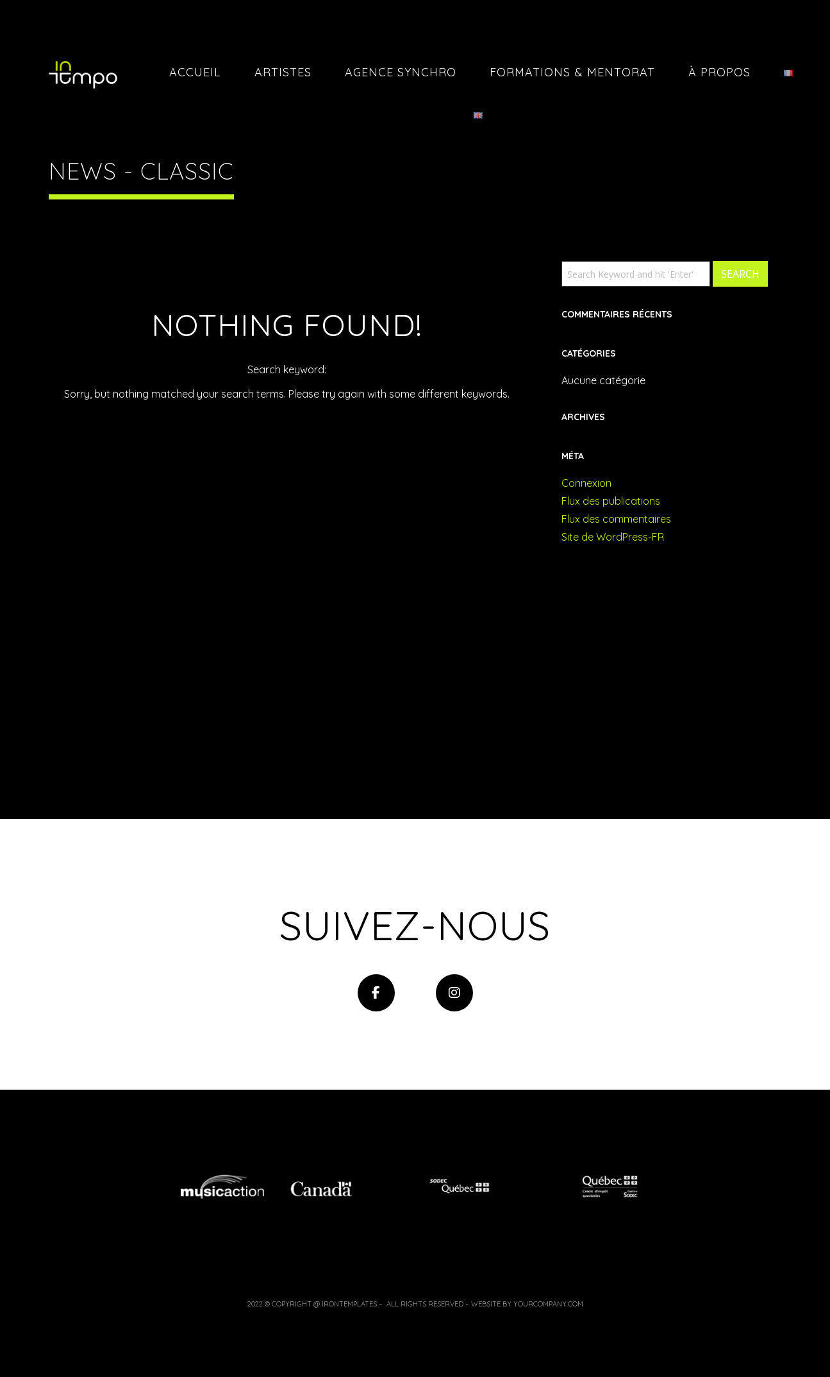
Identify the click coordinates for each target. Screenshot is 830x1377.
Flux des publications (610, 500)
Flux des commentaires (616, 518)
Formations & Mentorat (572, 72)
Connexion (586, 483)
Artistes (282, 72)
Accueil (195, 72)
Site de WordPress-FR (612, 536)
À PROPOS (719, 72)
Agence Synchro (400, 72)
